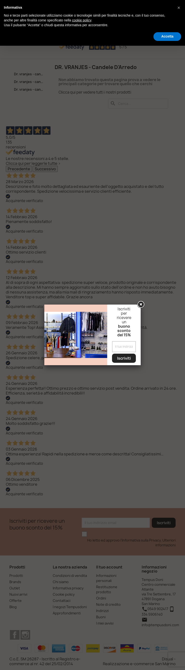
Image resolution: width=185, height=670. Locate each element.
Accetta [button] (167, 36)
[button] (179, 8)
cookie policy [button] (81, 20)
